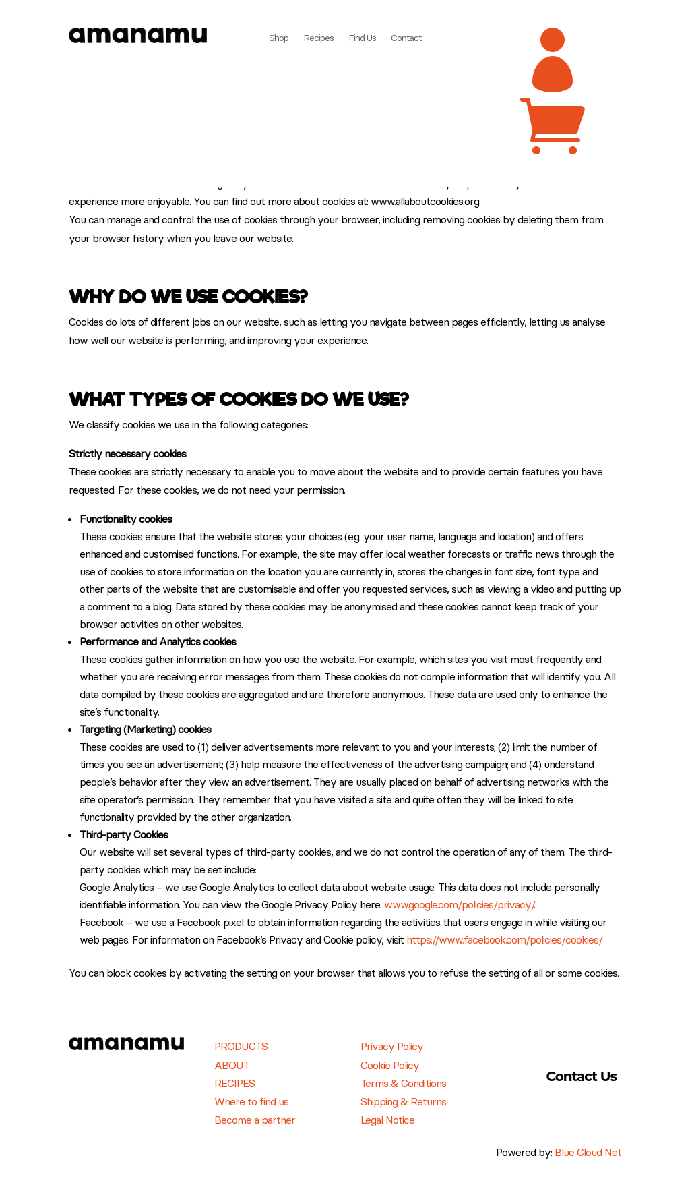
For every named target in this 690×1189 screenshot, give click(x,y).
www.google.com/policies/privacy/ (459, 904)
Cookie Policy (389, 1065)
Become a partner (254, 1119)
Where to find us (251, 1101)
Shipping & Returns (403, 1101)
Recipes (318, 38)
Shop (278, 38)
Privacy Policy (391, 1046)
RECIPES (234, 1083)
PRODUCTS (241, 1046)
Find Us (362, 38)
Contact (406, 38)
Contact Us (581, 1076)
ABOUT (231, 1065)
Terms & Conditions (403, 1083)
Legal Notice (387, 1119)
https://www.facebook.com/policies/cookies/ (504, 939)
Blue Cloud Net (588, 1152)
